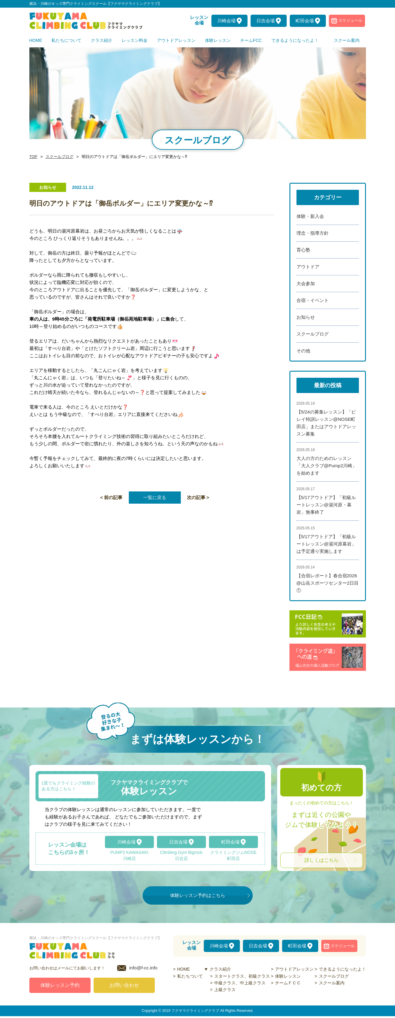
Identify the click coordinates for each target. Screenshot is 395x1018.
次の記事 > (198, 497)
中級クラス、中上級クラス (240, 982)
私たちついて (190, 976)
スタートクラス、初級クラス (242, 976)
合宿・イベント (312, 300)
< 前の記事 (111, 497)
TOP (33, 157)
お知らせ (305, 317)
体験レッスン (288, 976)
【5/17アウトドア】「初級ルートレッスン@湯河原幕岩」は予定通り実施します (326, 544)
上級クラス (225, 989)
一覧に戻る (154, 497)
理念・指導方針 (312, 233)
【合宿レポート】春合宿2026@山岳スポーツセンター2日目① (327, 583)
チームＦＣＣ (288, 982)
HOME (183, 969)
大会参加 (305, 283)
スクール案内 (332, 982)
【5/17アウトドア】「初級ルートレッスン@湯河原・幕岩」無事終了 (326, 505)
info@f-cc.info (143, 969)
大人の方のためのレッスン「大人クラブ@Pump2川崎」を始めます (326, 466)
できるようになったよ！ (342, 969)
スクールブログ (58, 157)
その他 (303, 350)
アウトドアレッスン (294, 969)
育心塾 (303, 249)
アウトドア (307, 266)
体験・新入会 (310, 216)
